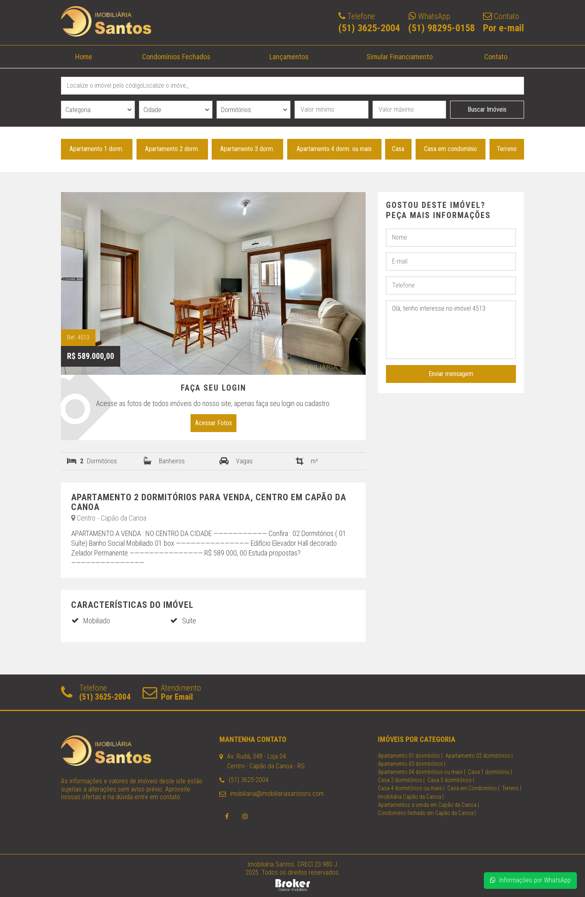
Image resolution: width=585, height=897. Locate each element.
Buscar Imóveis (487, 109)
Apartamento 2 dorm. (172, 149)
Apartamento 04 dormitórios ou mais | (421, 772)
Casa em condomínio (450, 149)
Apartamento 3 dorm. (247, 149)
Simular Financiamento (399, 56)
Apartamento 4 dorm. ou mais (334, 149)
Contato (495, 56)
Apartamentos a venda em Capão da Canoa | (428, 805)
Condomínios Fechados (176, 56)
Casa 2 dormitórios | (401, 780)
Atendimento (172, 692)
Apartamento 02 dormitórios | (479, 755)
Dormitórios (236, 110)
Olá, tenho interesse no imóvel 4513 (451, 329)
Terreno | (511, 788)
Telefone (95, 692)
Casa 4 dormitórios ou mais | (411, 788)
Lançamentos (288, 56)
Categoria (78, 110)
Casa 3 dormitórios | (450, 780)
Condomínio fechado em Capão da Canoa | (427, 813)
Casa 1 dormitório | (490, 772)
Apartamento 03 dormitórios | (411, 764)
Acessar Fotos (213, 423)
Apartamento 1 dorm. (96, 149)
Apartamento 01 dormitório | (410, 755)
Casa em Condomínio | (473, 788)
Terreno (507, 149)
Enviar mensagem (451, 374)
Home (83, 56)
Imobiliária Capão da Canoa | (411, 796)
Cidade (152, 110)
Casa (398, 149)
